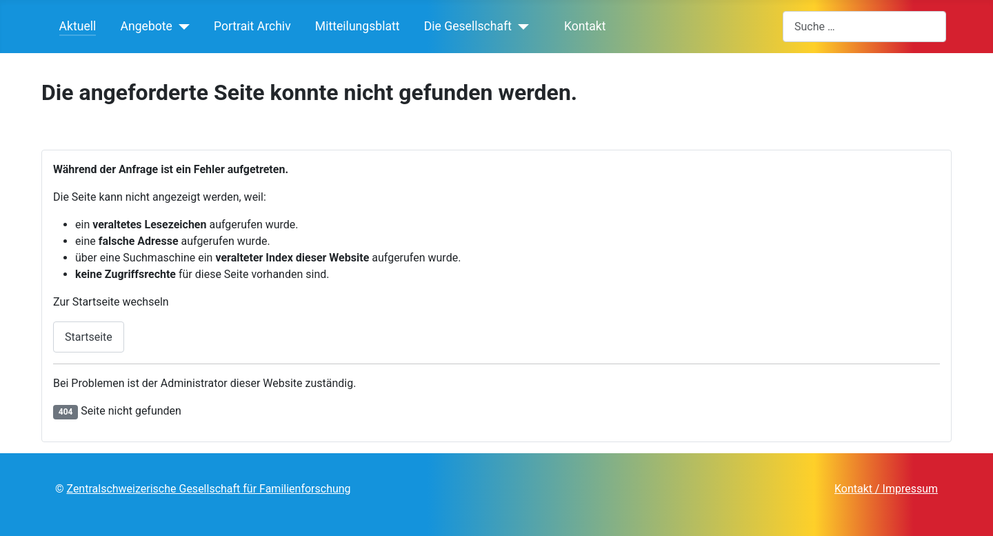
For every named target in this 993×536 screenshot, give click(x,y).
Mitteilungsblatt (357, 26)
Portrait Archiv (252, 26)
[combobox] (864, 26)
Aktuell (78, 26)
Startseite (88, 337)
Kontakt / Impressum (886, 488)
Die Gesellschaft (468, 26)
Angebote (146, 26)
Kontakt (579, 26)
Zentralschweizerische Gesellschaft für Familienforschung (208, 488)
